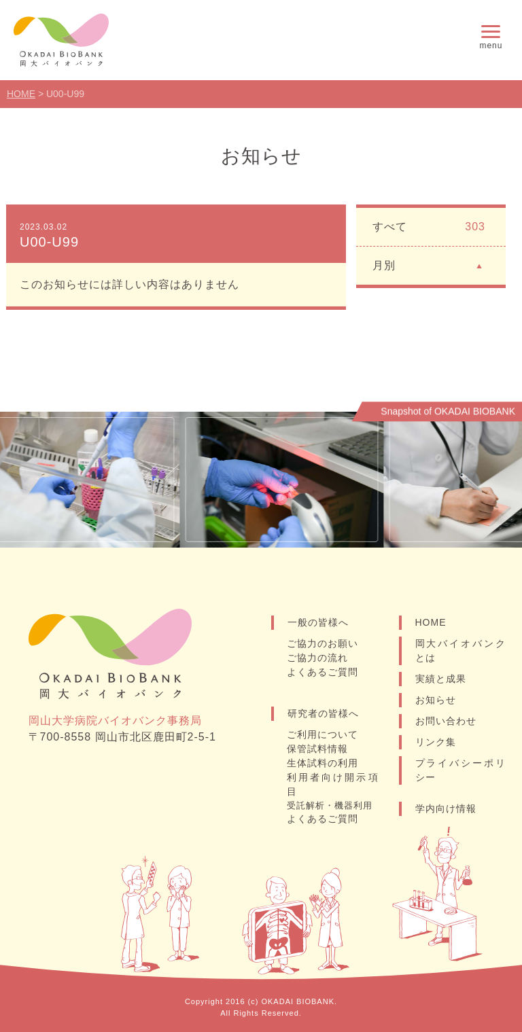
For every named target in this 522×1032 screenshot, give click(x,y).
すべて (428, 227)
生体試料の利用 (322, 763)
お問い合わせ (445, 720)
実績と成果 (440, 678)
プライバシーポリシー (460, 770)
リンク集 (435, 741)
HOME (431, 622)
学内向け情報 (445, 808)
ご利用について (322, 734)
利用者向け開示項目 (333, 784)
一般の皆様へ (318, 622)
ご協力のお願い (322, 643)
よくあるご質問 (322, 671)
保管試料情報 (317, 748)
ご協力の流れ (317, 657)
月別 (428, 264)
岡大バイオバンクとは (460, 650)
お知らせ (435, 699)
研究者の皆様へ (323, 713)
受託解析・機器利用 (329, 805)
